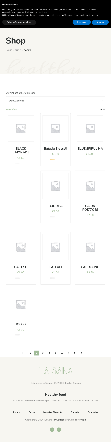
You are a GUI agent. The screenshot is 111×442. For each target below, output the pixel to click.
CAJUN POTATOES (90, 208)
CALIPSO (20, 267)
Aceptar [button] (100, 436)
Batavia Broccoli (55, 148)
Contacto (93, 412)
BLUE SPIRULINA (90, 148)
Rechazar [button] (81, 436)
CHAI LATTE (55, 267)
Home (9, 50)
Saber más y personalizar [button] (19, 436)
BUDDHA (55, 206)
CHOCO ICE (20, 324)
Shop (18, 50)
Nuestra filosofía (52, 412)
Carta (32, 412)
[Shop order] (55, 101)
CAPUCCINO (90, 267)
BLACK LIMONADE (21, 150)
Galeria (75, 412)
